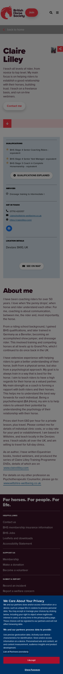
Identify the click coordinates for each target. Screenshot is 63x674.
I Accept (31, 662)
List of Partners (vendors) (15, 653)
